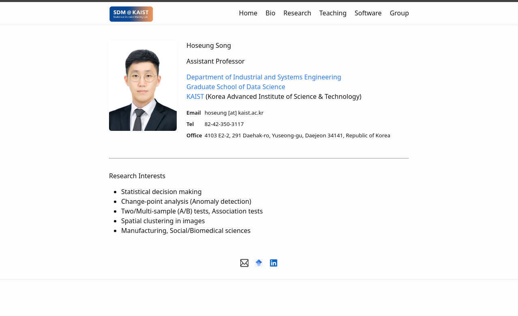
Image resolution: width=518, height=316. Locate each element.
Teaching (333, 13)
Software (368, 13)
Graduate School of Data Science (235, 86)
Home (248, 13)
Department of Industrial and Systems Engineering (263, 77)
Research (297, 13)
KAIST (195, 96)
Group (399, 13)
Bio (270, 13)
